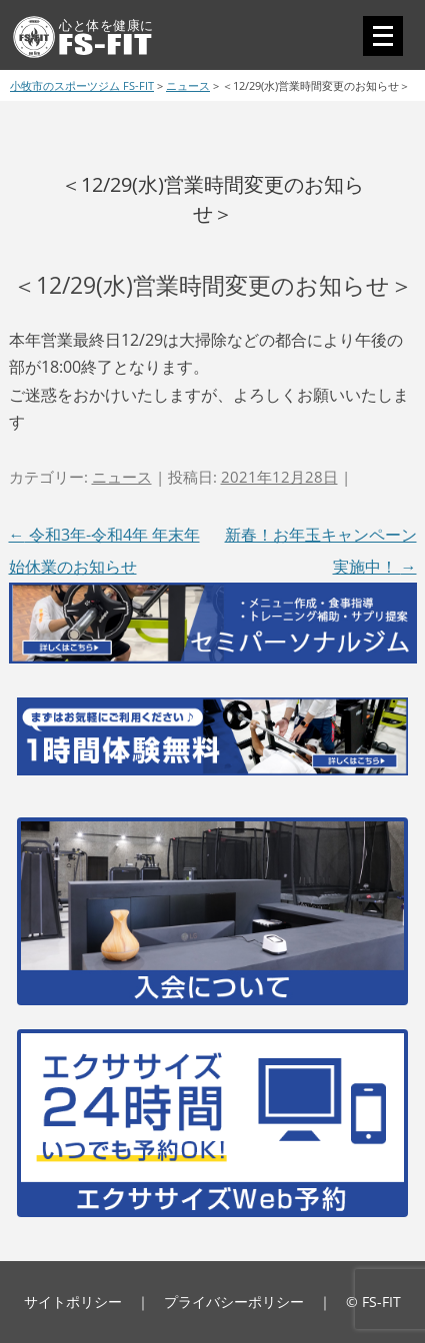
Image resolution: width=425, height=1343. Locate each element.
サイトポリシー (73, 1301)
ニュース (122, 477)
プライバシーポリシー (234, 1301)
